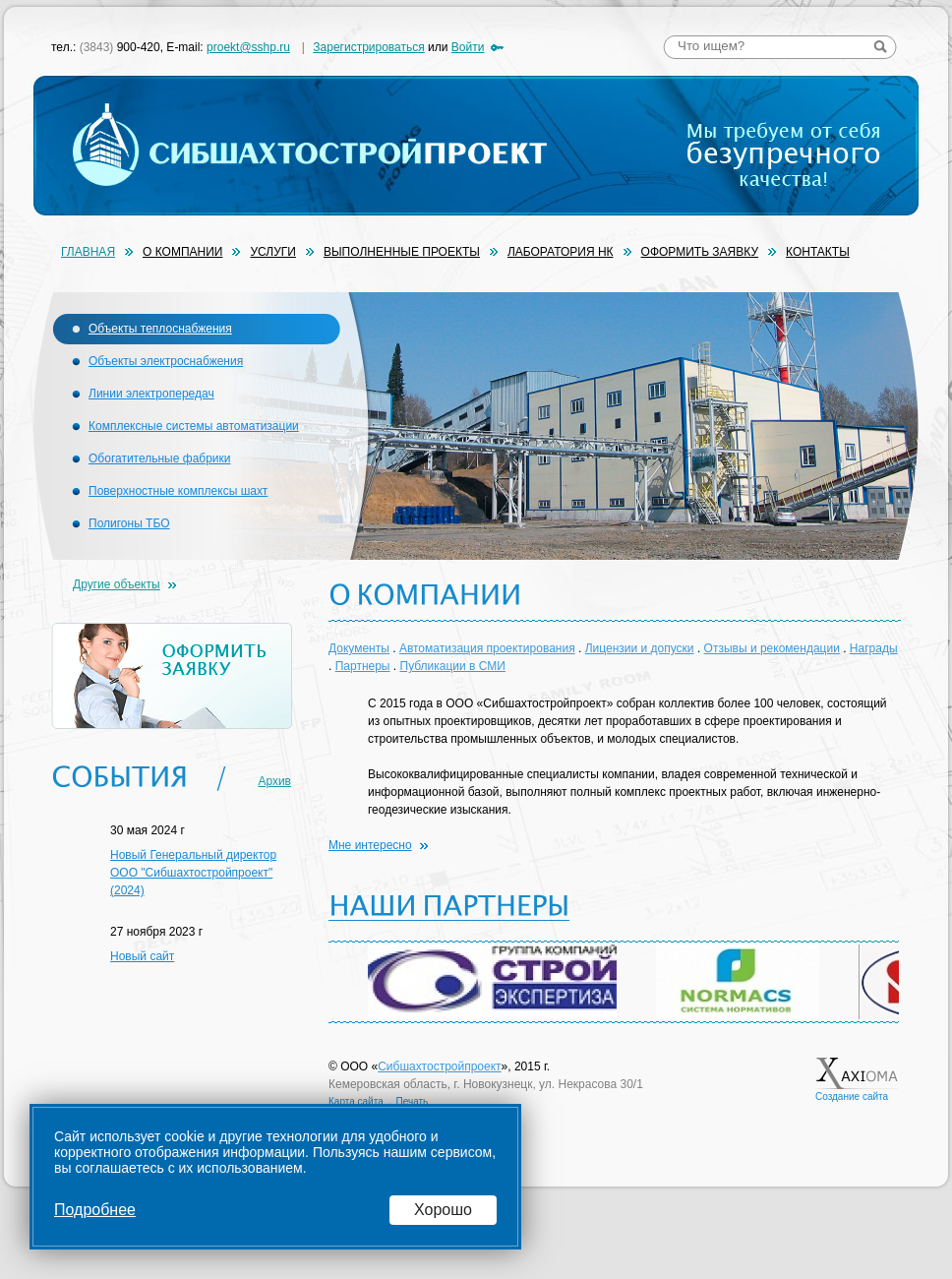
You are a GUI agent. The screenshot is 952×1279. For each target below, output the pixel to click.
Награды (874, 648)
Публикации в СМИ (453, 666)
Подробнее (95, 1209)
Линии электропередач (151, 393)
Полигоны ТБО (129, 523)
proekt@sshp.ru (248, 47)
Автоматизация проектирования (487, 648)
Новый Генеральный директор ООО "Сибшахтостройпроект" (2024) (193, 872)
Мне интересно (370, 845)
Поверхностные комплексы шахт (178, 491)
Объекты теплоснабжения (160, 328)
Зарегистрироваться (368, 47)
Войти (468, 47)
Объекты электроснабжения (166, 361)
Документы (358, 648)
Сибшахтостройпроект (439, 1066)
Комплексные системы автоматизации (194, 426)
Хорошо (443, 1209)
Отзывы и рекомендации (772, 648)
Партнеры (362, 666)
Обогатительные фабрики (160, 458)
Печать (412, 1101)
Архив (274, 781)
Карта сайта (356, 1101)
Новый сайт (142, 956)
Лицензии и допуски (639, 648)
